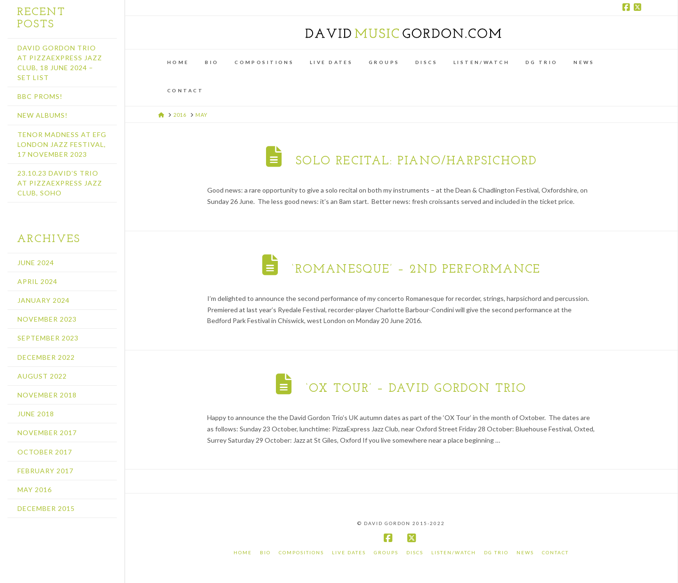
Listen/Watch (453, 552)
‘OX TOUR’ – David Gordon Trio (416, 389)
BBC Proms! (40, 96)
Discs (414, 552)
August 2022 (42, 376)
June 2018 (35, 414)
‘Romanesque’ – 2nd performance (416, 269)
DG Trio (496, 552)
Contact (555, 552)
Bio (265, 552)
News (525, 552)
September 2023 (48, 338)
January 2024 (43, 300)
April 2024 (37, 281)
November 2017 (47, 433)
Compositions (301, 552)
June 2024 (35, 263)
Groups (386, 552)
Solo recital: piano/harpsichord (416, 161)
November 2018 (47, 395)
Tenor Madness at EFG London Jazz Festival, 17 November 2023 (61, 144)
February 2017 (45, 471)
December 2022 (46, 357)
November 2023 (47, 319)
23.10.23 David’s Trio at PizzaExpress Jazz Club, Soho (59, 183)
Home (243, 552)
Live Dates (349, 552)
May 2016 (34, 490)
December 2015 (46, 508)
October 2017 (44, 452)
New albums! (42, 115)
